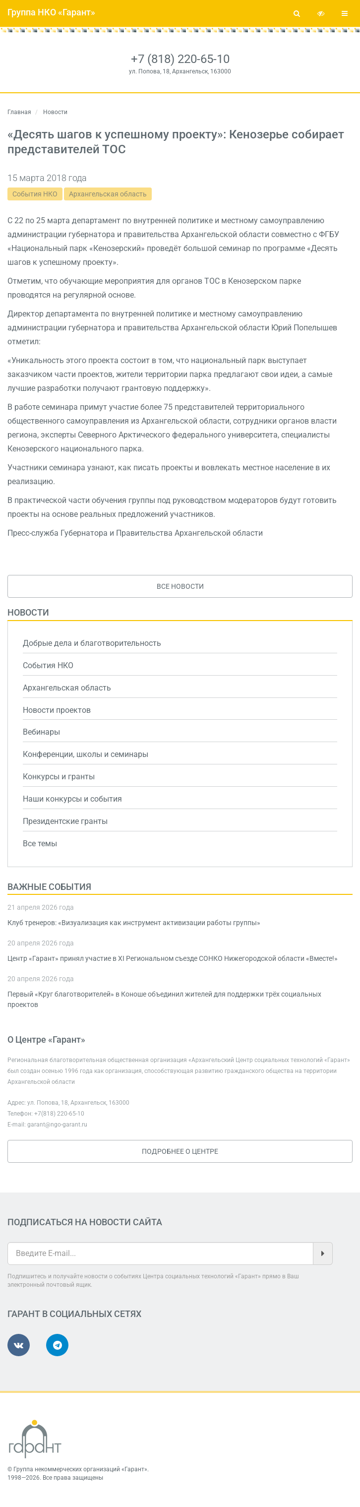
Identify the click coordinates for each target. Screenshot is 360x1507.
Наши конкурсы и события (72, 799)
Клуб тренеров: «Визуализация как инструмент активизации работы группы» (133, 923)
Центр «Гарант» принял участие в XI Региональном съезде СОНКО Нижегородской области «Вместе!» (172, 958)
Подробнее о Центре (180, 1151)
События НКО (35, 194)
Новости (28, 612)
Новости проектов (57, 710)
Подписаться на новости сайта (84, 1222)
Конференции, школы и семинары (85, 754)
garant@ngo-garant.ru (57, 1124)
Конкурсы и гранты (59, 776)
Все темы (40, 843)
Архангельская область (108, 194)
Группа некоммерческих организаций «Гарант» (80, 1469)
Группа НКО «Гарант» (51, 12)
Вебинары (41, 732)
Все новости (180, 586)
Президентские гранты (65, 821)
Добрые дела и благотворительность (92, 643)
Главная (19, 112)
